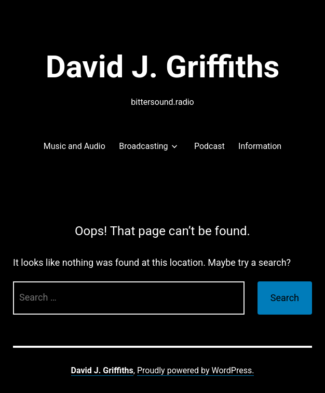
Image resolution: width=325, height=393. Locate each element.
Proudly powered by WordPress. (195, 370)
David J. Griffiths (163, 66)
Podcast (209, 146)
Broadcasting (143, 146)
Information (259, 146)
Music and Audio (74, 146)
